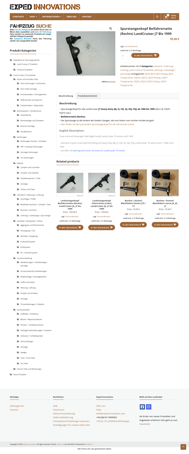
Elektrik (20, 163)
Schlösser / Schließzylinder (31, 336)
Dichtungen (22, 137)
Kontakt (87, 16)
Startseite (18, 16)
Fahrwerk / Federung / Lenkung (30, 195)
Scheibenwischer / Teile (30, 178)
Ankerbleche (25, 115)
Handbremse (26, 131)
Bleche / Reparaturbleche (31, 319)
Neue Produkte (19, 374)
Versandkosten (131, 46)
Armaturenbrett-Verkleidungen (33, 271)
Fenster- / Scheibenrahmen (32, 325)
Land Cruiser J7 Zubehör (27, 64)
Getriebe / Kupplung (29, 236)
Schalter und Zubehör (29, 173)
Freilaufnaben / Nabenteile (31, 105)
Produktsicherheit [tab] (87, 95)
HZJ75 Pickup (154, 77)
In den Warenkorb (143, 55)
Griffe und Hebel (27, 282)
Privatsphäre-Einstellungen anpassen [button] (71, 421)
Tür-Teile (24, 363)
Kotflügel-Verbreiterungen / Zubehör (36, 330)
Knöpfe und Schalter (29, 293)
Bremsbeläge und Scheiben (32, 120)
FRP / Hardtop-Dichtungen (31, 146)
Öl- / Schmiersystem (29, 252)
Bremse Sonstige (27, 126)
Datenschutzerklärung (64, 413)
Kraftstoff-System (27, 241)
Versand (14, 409)
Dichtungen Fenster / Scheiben (33, 141)
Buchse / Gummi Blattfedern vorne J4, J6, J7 (165, 203)
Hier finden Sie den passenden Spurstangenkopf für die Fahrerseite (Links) (97, 124)
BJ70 (147, 73)
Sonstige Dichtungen (29, 152)
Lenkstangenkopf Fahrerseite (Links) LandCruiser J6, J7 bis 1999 (102, 204)
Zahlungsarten (17, 405)
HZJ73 (144, 77)
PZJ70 (137, 81)
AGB (55, 405)
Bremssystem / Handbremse (29, 111)
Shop (32, 16)
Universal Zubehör (25, 69)
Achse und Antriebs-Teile (27, 79)
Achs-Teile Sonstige (28, 89)
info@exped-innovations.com (110, 413)
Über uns (71, 16)
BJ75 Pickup (162, 73)
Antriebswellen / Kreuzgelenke (33, 94)
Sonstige (24, 184)
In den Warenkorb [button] (70, 227)
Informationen (50, 16)
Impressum (58, 409)
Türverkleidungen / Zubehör (32, 304)
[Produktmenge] (124, 56)
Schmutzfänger (26, 341)
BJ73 (153, 73)
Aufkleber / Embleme (29, 314)
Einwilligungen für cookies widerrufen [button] (71, 424)
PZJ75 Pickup (153, 81)
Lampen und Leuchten (30, 167)
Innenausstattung (24, 258)
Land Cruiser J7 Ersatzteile (141, 70)
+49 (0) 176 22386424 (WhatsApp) (112, 421)
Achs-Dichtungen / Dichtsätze (32, 83)
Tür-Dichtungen (27, 157)
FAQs (98, 409)
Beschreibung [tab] (66, 95)
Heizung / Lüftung (28, 287)
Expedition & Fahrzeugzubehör (26, 60)
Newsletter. (145, 423)
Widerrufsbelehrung (63, 417)
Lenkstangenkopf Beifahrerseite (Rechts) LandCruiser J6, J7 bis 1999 (70, 204)
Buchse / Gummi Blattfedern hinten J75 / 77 (133, 203)
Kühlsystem (25, 247)
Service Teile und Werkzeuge (29, 369)
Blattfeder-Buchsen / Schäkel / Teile (35, 204)
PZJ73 (143, 81)
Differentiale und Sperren (31, 100)
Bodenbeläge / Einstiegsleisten (33, 276)
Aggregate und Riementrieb (32, 225)
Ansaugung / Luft (27, 230)
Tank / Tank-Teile (27, 358)
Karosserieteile (23, 309)
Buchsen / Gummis (28, 210)
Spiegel (23, 352)
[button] (110, 28)
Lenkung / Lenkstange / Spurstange (35, 215)
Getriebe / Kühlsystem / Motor (30, 221)
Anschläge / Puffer (28, 199)
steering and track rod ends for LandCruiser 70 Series (98, 150)
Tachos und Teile (27, 189)
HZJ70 (137, 77)
